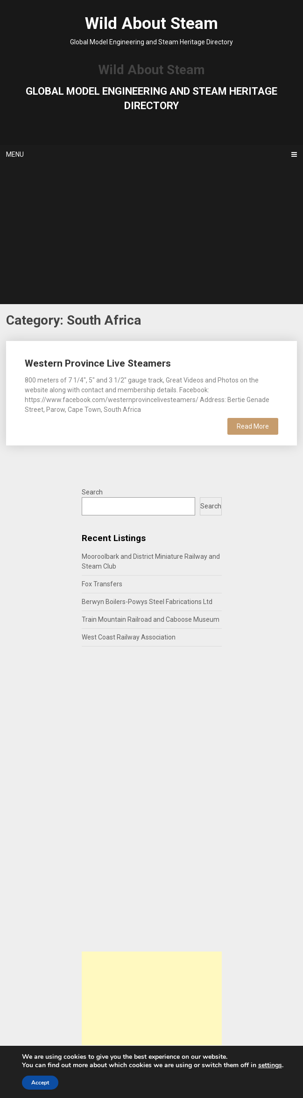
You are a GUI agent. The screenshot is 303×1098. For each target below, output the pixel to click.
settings (270, 1065)
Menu (15, 154)
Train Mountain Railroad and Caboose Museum (150, 619)
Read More (253, 426)
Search (92, 492)
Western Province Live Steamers (98, 363)
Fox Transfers (102, 584)
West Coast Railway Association (129, 637)
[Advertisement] (151, 234)
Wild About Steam (151, 23)
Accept (40, 1082)
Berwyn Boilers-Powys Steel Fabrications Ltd (147, 601)
